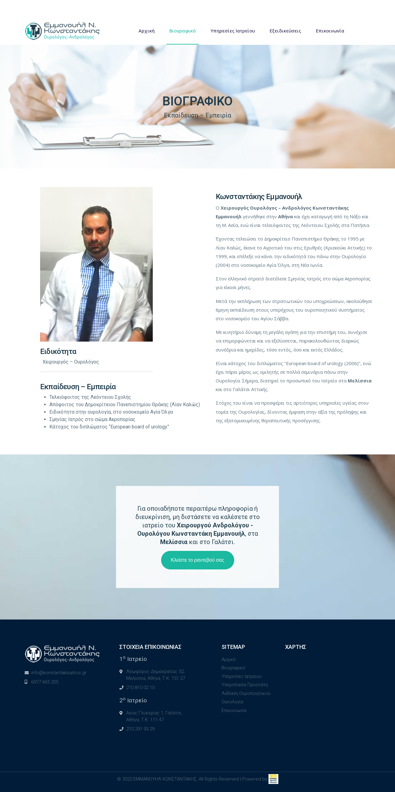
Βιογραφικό (182, 31)
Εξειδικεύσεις (285, 31)
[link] (273, 779)
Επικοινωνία (330, 31)
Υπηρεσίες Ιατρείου (232, 31)
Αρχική (147, 31)
